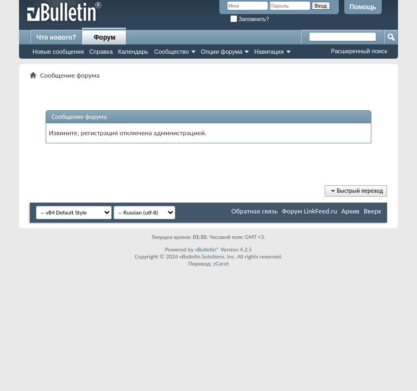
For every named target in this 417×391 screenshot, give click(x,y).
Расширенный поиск (359, 51)
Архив (350, 211)
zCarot (221, 263)
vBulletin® (207, 249)
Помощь (363, 7)
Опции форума (221, 51)
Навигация (268, 51)
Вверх (372, 211)
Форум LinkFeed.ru (309, 211)
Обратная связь (254, 211)
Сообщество (171, 51)
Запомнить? (249, 19)
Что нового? (56, 37)
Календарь (133, 51)
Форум (104, 37)
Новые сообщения (58, 51)
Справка (100, 51)
